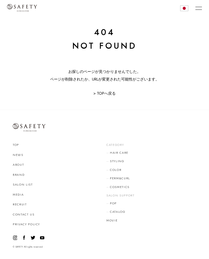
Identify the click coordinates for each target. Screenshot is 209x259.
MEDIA (18, 194)
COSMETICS (120, 187)
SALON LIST (23, 184)
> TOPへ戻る (104, 93)
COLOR (115, 170)
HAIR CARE (119, 152)
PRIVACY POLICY (26, 224)
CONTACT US (24, 214)
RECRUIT (20, 204)
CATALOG (117, 211)
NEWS (18, 155)
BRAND (18, 174)
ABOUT (18, 164)
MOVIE (112, 220)
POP (113, 203)
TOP (16, 145)
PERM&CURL (120, 178)
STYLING (117, 161)
